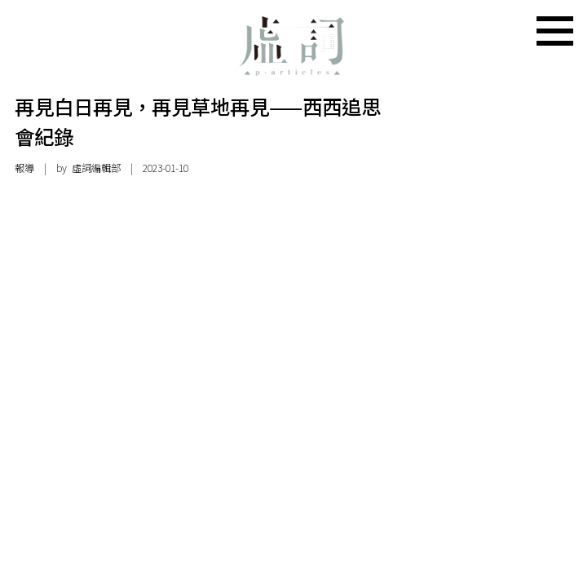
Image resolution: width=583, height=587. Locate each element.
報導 (24, 168)
